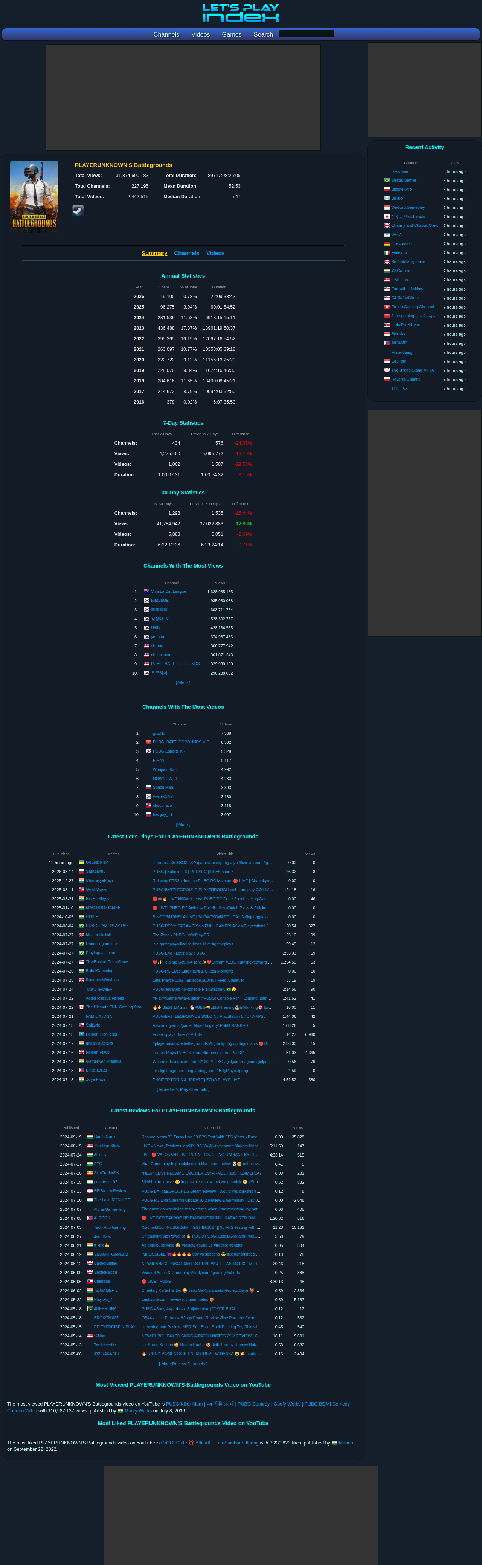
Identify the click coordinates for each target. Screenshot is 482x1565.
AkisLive (101, 1154)
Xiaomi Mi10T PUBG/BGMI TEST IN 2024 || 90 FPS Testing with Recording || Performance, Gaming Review (237, 1227)
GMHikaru (400, 279)
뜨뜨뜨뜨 (159, 609)
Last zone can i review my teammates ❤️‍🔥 (178, 1299)
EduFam (398, 361)
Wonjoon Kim (165, 769)
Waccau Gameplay (408, 207)
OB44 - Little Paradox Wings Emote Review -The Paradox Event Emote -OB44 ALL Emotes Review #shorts (236, 1318)
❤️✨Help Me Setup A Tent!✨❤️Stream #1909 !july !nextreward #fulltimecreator (224, 962)
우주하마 (159, 672)
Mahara (347, 1443)
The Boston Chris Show (107, 961)
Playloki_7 (103, 1299)
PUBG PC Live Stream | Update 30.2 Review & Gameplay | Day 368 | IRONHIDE (213, 1200)
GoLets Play (97, 862)
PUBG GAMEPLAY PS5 (107, 925)
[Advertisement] (183, 97)
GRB (155, 627)
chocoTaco (160, 654)
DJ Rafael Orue (405, 297)
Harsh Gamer (106, 1136)
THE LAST (400, 388)
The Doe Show (107, 1145)
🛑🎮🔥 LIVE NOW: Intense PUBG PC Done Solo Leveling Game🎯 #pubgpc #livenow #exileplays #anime (248, 898)
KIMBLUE (160, 600)
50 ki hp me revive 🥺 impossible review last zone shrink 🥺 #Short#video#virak (212, 1181)
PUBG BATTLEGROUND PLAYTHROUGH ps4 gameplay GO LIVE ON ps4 (219, 889)
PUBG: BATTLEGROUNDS (175, 663)
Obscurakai (401, 243)
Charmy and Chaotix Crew (414, 225)
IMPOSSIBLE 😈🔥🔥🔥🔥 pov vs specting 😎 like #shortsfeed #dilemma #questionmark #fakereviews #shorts (240, 1254)
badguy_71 (162, 814)
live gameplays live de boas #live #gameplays (193, 944)
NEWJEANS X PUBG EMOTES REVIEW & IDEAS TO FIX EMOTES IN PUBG (211, 1263)
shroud (157, 645)
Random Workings (102, 980)
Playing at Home (100, 952)
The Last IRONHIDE (112, 1200)
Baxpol (397, 198)
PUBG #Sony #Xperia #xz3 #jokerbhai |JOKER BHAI (188, 1308)
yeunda (157, 636)
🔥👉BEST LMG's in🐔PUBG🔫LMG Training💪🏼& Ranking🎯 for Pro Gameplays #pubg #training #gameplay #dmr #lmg (259, 1007)
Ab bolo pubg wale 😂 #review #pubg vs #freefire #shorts (192, 1245)
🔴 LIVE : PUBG (156, 1281)
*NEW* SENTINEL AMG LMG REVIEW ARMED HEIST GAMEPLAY (202, 1173)
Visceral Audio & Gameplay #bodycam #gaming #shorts (191, 1272)
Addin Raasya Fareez (105, 998)
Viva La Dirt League (168, 591)
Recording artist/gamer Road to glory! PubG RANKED (200, 1025)
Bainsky (398, 334)
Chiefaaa (102, 1281)
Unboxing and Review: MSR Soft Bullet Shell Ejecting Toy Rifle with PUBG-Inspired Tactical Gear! (228, 1327)
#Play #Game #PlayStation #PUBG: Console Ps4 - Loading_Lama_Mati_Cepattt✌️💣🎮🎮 (233, 998)
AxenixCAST (164, 796)
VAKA (396, 234)
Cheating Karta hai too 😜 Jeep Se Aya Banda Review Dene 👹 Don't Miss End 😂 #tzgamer (224, 1290)
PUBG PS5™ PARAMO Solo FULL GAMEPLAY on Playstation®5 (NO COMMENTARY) (230, 926)
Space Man (163, 787)
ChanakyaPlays (100, 880)
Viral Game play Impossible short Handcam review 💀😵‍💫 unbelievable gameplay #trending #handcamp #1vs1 (238, 1163)
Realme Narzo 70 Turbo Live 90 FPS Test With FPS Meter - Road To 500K (207, 1137)
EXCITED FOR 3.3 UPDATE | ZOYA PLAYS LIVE (196, 1079)
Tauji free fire (105, 1345)
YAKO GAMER (99, 989)
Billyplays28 (96, 1070)
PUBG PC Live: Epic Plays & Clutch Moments (193, 971)
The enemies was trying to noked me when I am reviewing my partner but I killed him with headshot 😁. (233, 1209)
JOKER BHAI (106, 1308)
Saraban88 (95, 871)
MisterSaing (401, 352)
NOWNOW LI (165, 778)
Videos (215, 253)
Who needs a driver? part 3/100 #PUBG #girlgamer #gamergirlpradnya (215, 1061)
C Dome (101, 1335)
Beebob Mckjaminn (408, 261)
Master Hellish (98, 934)
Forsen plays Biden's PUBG (177, 1034)
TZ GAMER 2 (106, 1290)
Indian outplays (99, 1043)
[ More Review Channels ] (183, 1364)
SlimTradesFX (106, 1172)
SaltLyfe (93, 1025)
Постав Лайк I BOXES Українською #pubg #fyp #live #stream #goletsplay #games (226, 862)
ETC (98, 1163)
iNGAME (399, 343)
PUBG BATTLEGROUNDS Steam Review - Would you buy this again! (203, 1191)
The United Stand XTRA (412, 370)
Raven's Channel (406, 379)
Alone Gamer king (110, 1209)
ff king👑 (102, 1245)
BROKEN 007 (106, 1318)
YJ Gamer (400, 270)
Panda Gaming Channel (412, 306)
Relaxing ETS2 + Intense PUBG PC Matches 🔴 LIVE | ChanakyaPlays (216, 880)
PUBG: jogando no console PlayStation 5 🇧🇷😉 (194, 989)
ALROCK (102, 1218)
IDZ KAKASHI (106, 1354)
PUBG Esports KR (169, 750)
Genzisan (399, 171)
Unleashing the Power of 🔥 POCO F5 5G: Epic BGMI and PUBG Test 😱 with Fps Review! (222, 1236)
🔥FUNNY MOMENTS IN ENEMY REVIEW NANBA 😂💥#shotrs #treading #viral (214, 1353)
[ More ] (183, 683)
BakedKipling (105, 1263)
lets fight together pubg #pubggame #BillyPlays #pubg (200, 1070)
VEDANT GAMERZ (111, 1254)
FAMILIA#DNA (99, 1016)
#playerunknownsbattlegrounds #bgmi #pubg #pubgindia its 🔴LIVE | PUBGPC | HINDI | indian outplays (244, 1043)
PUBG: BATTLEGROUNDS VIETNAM (186, 741)
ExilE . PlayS (97, 898)
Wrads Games (404, 180)
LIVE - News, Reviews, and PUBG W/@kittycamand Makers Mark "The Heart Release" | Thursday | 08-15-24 (238, 1146)
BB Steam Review (110, 1191)
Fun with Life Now (407, 288)
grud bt (159, 733)
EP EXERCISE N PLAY (115, 1327)
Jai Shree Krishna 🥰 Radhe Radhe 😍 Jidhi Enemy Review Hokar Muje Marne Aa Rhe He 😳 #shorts (232, 1344)
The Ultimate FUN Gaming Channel (117, 1007)
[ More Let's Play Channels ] (183, 1089)
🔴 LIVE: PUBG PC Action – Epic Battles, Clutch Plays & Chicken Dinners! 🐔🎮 (224, 908)
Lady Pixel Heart (406, 325)
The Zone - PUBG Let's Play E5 (181, 935)
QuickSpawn (97, 889)
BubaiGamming (99, 970)
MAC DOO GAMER (103, 907)
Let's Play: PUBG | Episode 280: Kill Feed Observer (198, 980)
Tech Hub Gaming (110, 1227)
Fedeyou (399, 252)
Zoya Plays (95, 1079)
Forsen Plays (97, 1052)
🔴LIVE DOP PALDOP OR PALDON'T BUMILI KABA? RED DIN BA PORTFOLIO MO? (218, 1218)
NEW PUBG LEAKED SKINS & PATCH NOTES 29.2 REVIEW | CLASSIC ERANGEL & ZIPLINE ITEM (232, 1336)
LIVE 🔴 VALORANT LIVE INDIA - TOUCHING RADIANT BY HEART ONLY (209, 1154)
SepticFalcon (105, 1272)
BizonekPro (401, 189)
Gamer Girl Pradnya (103, 1061)
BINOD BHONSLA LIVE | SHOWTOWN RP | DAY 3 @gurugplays (210, 917)
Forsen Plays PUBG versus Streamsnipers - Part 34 (198, 1052)
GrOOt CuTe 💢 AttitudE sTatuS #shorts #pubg (210, 1443)
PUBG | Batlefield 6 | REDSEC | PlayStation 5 (193, 871)
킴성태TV (160, 618)
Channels (187, 253)
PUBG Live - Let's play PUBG (179, 953)
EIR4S (159, 760)
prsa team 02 (105, 1181)
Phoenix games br (102, 943)
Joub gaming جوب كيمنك (413, 316)
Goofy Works (138, 1411)
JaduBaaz (103, 1236)
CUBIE (92, 916)
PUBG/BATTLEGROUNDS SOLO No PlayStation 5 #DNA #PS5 (209, 1016)
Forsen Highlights (101, 1034)
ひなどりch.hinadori (409, 216)
